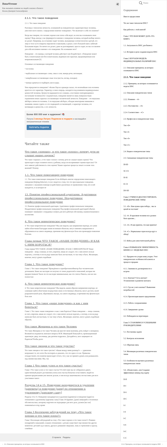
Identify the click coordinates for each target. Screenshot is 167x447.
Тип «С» (127, 145)
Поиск (143, 3)
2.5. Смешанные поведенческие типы (138, 158)
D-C (125, 399)
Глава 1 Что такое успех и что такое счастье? (53, 365)
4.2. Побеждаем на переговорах (136, 316)
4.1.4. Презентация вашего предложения (139, 296)
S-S (125, 425)
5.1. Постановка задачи (133, 332)
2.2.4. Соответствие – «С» (134, 112)
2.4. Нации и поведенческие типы (137, 151)
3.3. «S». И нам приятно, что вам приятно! (140, 225)
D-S (125, 392)
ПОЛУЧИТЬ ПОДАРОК (39, 127)
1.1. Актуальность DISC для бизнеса (138, 45)
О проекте (56, 437)
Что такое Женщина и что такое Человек (51, 326)
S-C (125, 431)
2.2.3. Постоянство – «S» (133, 106)
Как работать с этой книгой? (135, 30)
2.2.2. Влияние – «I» (131, 99)
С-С (125, 438)
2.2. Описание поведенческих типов (138, 93)
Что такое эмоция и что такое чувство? (50, 345)
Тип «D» (127, 125)
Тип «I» (127, 132)
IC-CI (126, 184)
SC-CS (126, 171)
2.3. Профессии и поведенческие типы (139, 119)
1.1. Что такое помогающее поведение (49, 174)
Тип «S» (127, 138)
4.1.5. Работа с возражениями (135, 303)
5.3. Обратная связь (131, 345)
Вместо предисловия (132, 17)
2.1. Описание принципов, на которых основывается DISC (24, 444)
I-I (124, 405)
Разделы (66, 437)
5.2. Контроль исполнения (134, 338)
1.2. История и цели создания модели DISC (140, 52)
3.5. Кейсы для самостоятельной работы (139, 241)
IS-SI (125, 177)
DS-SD (126, 190)
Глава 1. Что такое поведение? (44, 264)
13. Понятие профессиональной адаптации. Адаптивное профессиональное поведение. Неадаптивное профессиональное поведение (61, 198)
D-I (125, 386)
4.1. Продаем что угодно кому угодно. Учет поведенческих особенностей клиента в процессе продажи (140, 259)
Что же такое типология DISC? (136, 23)
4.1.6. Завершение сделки (133, 310)
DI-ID (126, 164)
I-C (125, 418)
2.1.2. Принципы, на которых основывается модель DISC (141, 444)
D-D (125, 379)
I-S (125, 412)
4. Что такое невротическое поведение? (50, 221)
